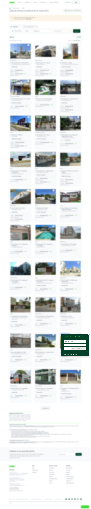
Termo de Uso (66, 354)
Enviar (75, 351)
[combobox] (78, 348)
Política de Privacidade (74, 354)
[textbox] (78, 348)
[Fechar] (89, 334)
